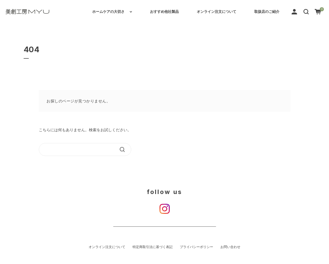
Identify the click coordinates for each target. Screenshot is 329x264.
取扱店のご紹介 (266, 12)
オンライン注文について (216, 12)
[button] (306, 11)
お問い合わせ (230, 247)
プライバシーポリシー (196, 247)
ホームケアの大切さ (108, 12)
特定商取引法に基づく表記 (153, 247)
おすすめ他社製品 (164, 12)
